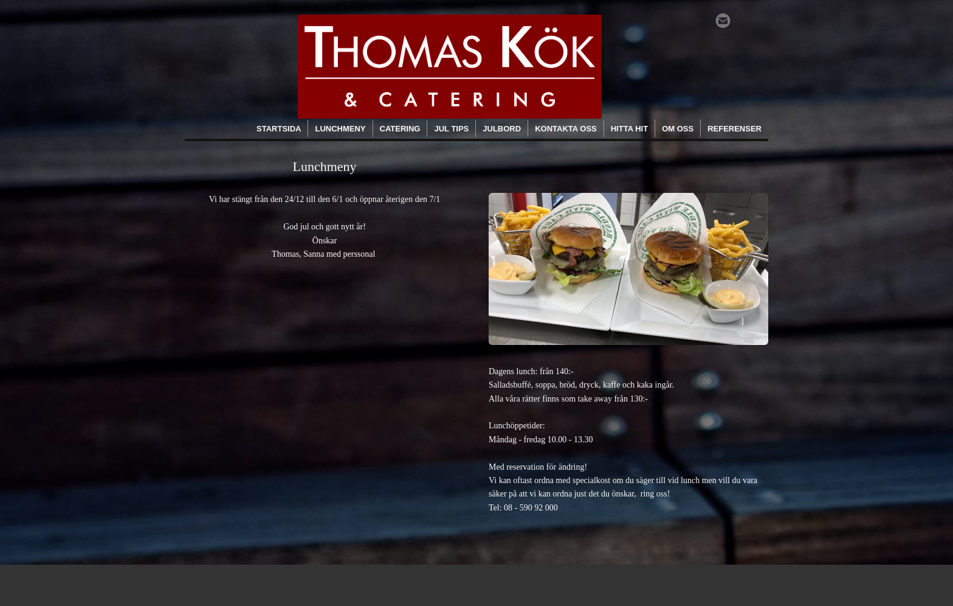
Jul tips (451, 128)
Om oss (677, 128)
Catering (400, 128)
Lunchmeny (340, 128)
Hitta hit (629, 128)
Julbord (502, 128)
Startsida (278, 128)
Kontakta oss (566, 128)
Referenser (734, 128)
